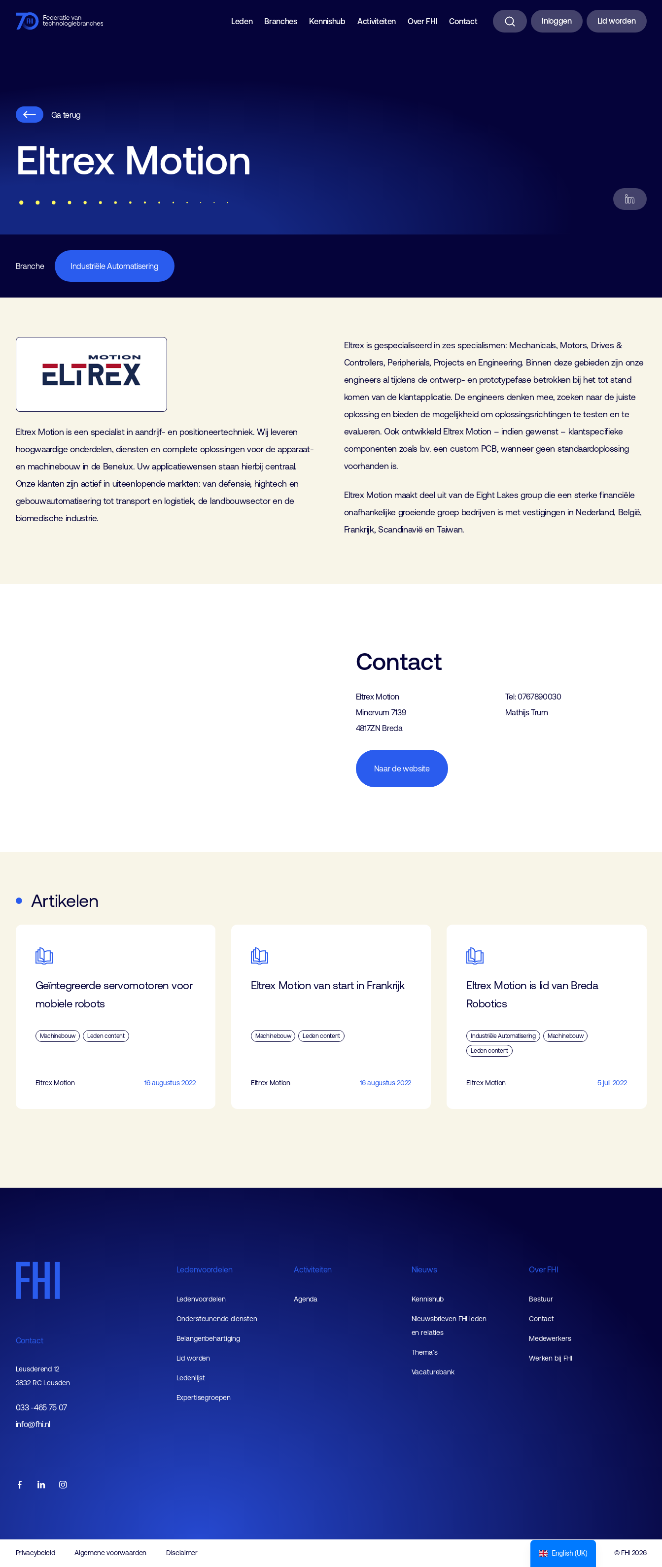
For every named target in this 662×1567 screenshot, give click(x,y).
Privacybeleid (35, 1553)
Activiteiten (376, 21)
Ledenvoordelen (204, 1269)
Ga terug (48, 114)
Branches (280, 21)
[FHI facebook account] (20, 1485)
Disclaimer (182, 1553)
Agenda (305, 1299)
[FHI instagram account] (63, 1485)
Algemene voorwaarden (110, 1553)
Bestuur (541, 1299)
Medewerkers (550, 1338)
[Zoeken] (510, 21)
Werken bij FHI (550, 1358)
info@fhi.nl (33, 1424)
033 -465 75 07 (42, 1407)
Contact (463, 21)
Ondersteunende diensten (216, 1319)
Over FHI (422, 21)
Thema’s (425, 1352)
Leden (241, 21)
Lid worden (616, 20)
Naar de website (402, 768)
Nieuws (424, 1269)
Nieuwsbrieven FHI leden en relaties (449, 1325)
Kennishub (327, 21)
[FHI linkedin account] (41, 1485)
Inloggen (556, 20)
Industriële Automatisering (114, 266)
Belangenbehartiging (208, 1338)
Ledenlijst (191, 1378)
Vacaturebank (433, 1372)
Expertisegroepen (203, 1397)
